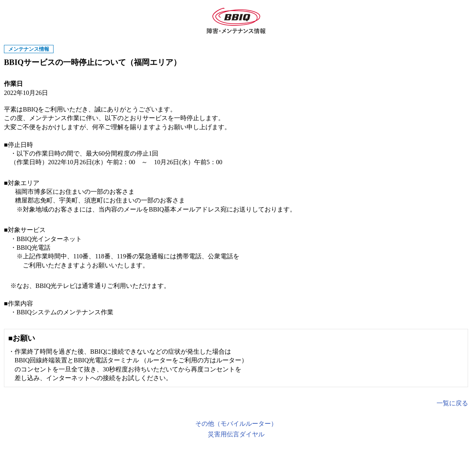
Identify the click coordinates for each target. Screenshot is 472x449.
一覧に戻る (452, 403)
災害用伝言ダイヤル (236, 434)
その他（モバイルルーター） (236, 423)
